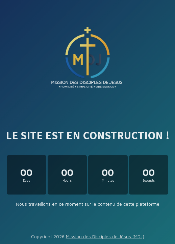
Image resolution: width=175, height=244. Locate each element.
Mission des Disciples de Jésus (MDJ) (105, 236)
